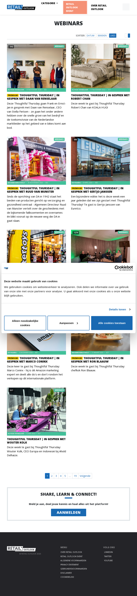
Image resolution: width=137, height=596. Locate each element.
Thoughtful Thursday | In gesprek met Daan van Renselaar (33, 96)
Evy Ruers (76, 183)
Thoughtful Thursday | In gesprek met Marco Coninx (33, 359)
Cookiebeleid (67, 577)
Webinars (59, 46)
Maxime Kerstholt (17, 183)
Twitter (107, 556)
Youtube (108, 560)
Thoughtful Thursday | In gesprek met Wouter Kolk (36, 440)
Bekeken (102, 35)
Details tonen (117, 309)
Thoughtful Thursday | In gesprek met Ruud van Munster (33, 189)
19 (75, 476)
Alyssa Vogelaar (16, 90)
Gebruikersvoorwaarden (73, 569)
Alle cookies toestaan (111, 322)
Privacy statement (69, 564)
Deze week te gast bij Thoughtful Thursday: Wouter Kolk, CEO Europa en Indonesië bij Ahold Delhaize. (36, 451)
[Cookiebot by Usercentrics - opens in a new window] (117, 268)
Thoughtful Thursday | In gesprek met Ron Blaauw (97, 359)
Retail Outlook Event (71, 7)
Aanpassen (68, 322)
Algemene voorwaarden (73, 560)
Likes (112, 35)
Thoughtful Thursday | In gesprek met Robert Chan (100, 96)
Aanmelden (68, 512)
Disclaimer (66, 573)
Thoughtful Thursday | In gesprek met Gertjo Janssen (97, 189)
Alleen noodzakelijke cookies (25, 322)
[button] (118, 7)
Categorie (48, 3)
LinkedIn (108, 552)
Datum (91, 35)
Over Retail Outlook (99, 7)
